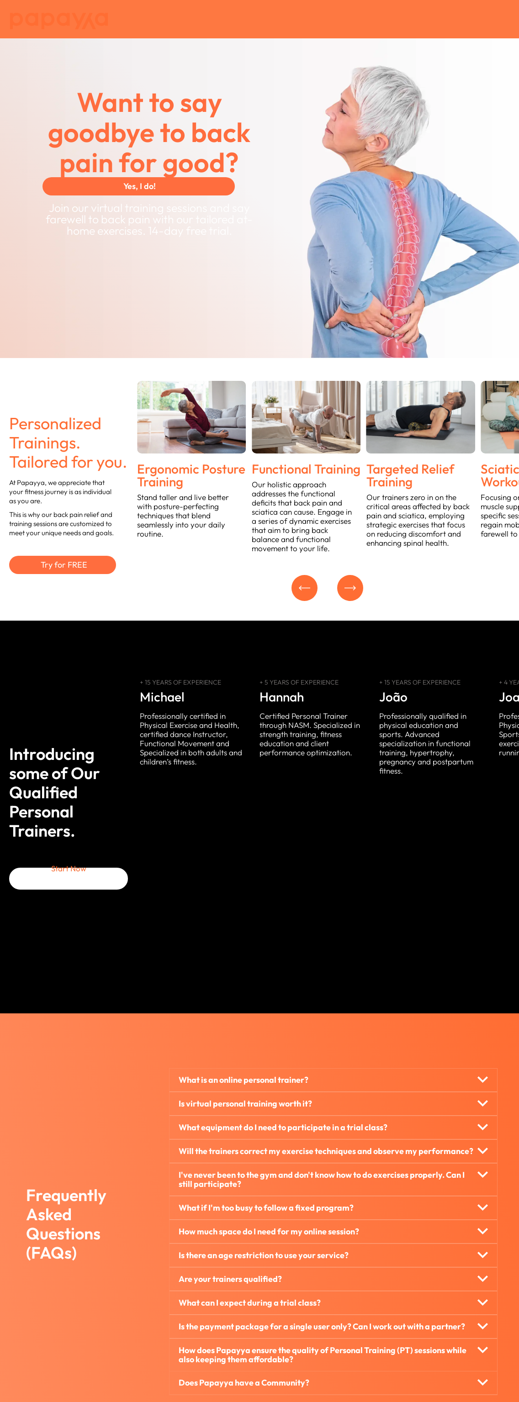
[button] (305, 588)
